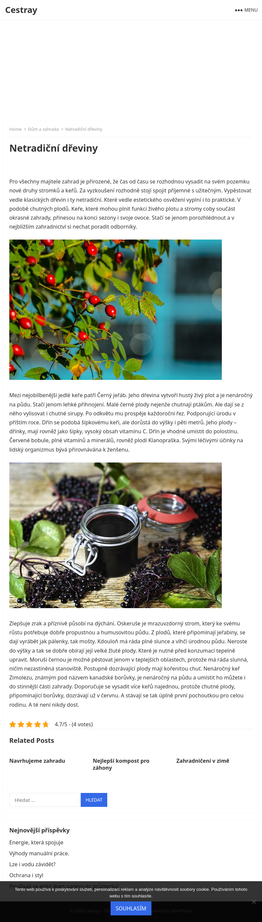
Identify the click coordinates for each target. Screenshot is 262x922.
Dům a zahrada (43, 129)
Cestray (21, 10)
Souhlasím (131, 908)
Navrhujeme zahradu (37, 760)
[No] (253, 901)
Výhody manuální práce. (39, 853)
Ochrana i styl (26, 875)
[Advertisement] (131, 69)
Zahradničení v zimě (202, 760)
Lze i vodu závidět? (32, 864)
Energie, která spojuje (36, 842)
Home (15, 129)
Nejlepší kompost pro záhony (121, 764)
